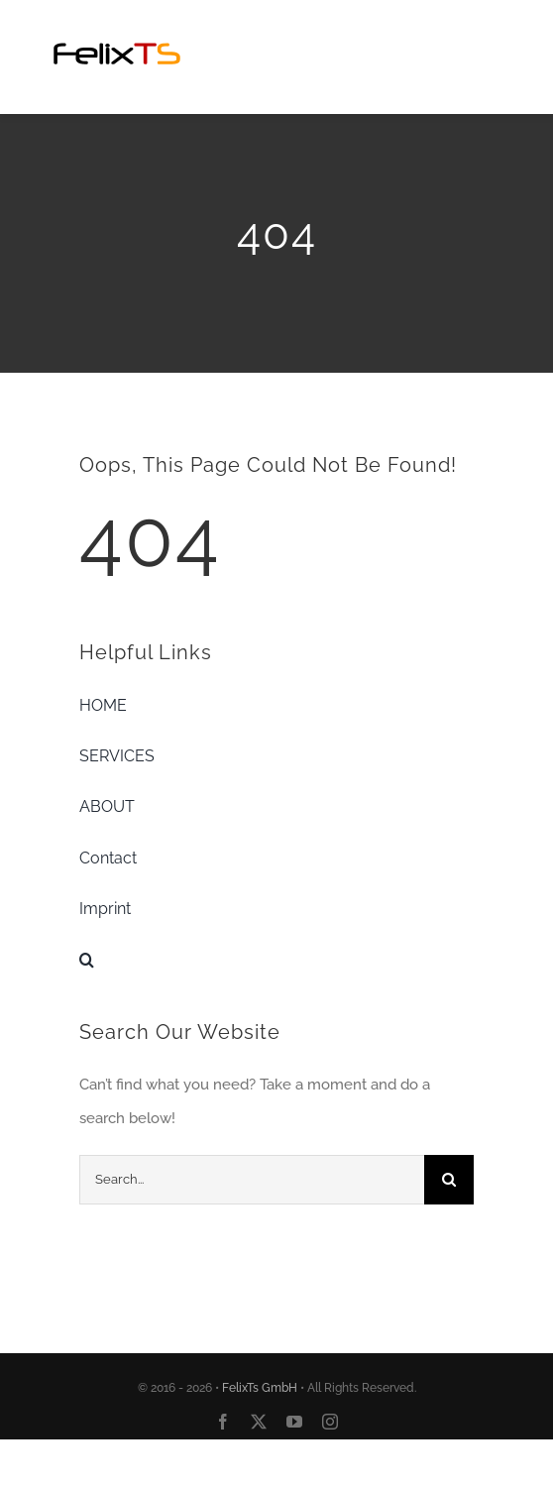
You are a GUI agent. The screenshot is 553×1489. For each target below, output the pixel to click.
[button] (276, 959)
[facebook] (223, 1422)
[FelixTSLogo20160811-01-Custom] (117, 27)
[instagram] (330, 1422)
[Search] (449, 1179)
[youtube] (294, 1422)
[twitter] (259, 1422)
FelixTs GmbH (259, 1388)
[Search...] (251, 1179)
